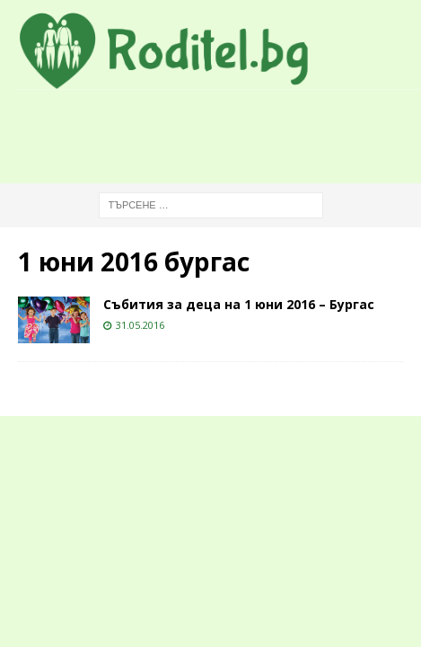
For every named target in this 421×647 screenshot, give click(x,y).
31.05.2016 (140, 325)
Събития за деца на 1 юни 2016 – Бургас (238, 304)
